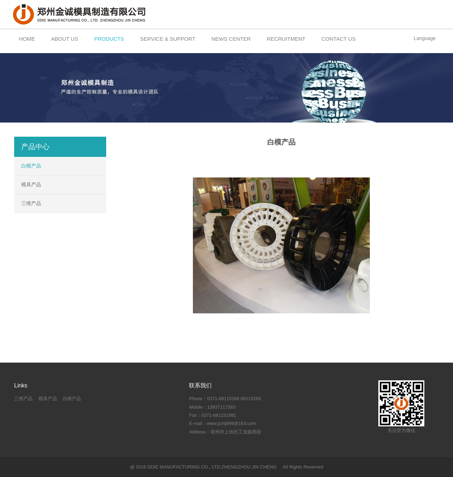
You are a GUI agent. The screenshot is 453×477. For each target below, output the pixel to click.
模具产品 (31, 184)
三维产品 (31, 203)
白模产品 (31, 166)
